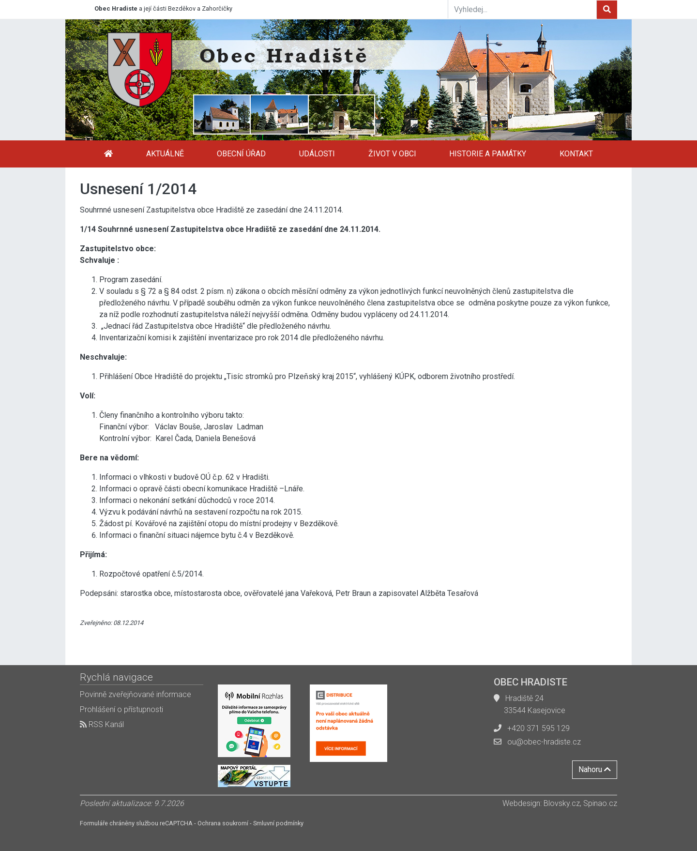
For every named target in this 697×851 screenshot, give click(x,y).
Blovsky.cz (562, 803)
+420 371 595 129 (538, 728)
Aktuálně (165, 153)
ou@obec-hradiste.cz (544, 741)
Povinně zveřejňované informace (135, 694)
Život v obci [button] (392, 153)
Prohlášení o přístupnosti (121, 709)
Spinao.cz (600, 803)
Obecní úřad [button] (241, 153)
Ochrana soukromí (222, 823)
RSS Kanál (102, 724)
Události (317, 153)
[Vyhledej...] (522, 9)
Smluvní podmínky (278, 823)
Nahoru (594, 769)
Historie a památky (487, 153)
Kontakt (576, 153)
